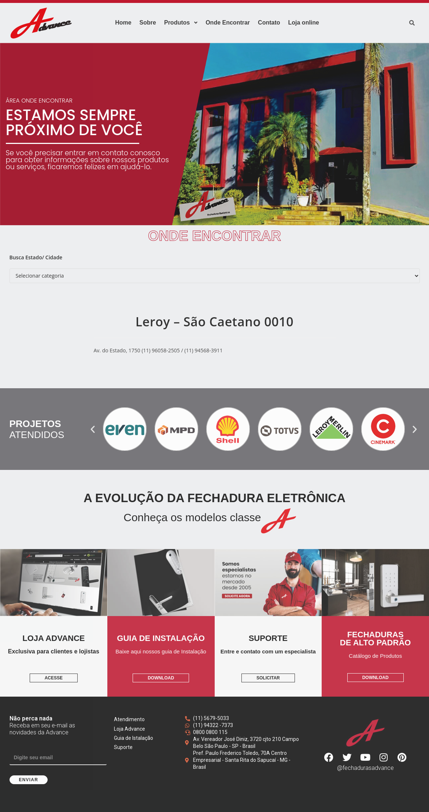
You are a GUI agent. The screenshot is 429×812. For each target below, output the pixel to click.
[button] (92, 429)
